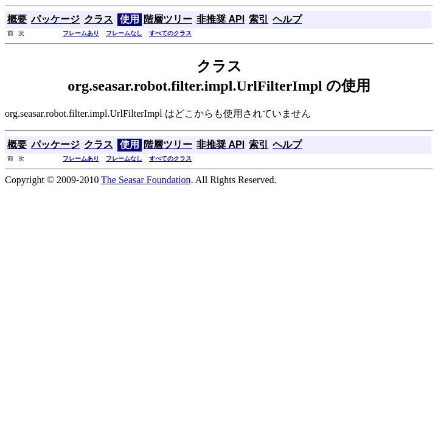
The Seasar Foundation (146, 180)
